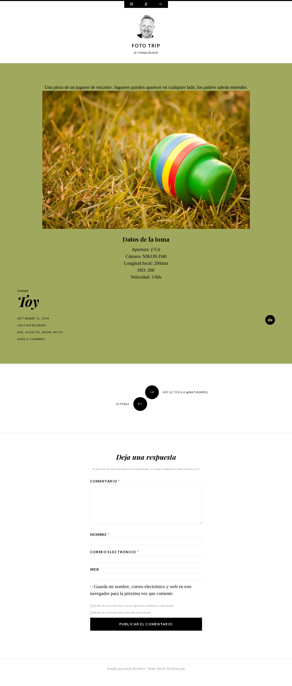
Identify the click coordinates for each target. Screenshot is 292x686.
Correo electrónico (114, 552)
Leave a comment (31, 339)
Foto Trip (146, 45)
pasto (58, 332)
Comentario (105, 481)
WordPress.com (175, 669)
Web (94, 569)
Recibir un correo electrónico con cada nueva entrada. (122, 612)
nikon (46, 332)
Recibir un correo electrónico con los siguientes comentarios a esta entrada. (133, 605)
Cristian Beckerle (31, 325)
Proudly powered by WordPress (126, 669)
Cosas (22, 291)
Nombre (100, 534)
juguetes (32, 332)
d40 (20, 332)
